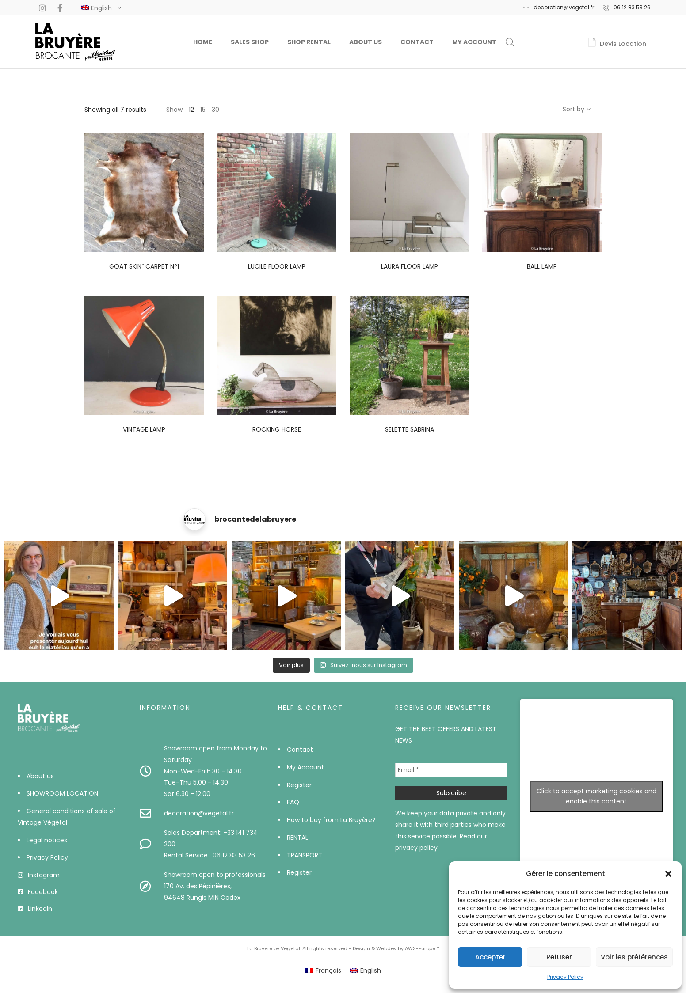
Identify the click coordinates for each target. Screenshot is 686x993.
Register (299, 785)
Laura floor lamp (409, 266)
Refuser (559, 957)
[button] (668, 873)
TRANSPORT (304, 855)
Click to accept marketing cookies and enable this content (596, 796)
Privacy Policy (565, 977)
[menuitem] (323, 970)
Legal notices (47, 840)
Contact (417, 42)
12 (191, 109)
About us (365, 42)
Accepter (490, 957)
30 (215, 109)
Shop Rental (309, 42)
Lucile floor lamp (276, 266)
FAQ (293, 802)
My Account (474, 42)
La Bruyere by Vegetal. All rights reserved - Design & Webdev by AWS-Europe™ (343, 948)
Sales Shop (250, 42)
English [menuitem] (370, 970)
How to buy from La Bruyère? (331, 819)
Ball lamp (542, 266)
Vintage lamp (144, 429)
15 (203, 109)
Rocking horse (276, 429)
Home (202, 42)
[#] (96, 8)
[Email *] (451, 770)
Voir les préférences (634, 957)
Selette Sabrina (409, 429)
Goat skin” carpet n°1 (144, 266)
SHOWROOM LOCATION (62, 793)
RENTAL (297, 837)
